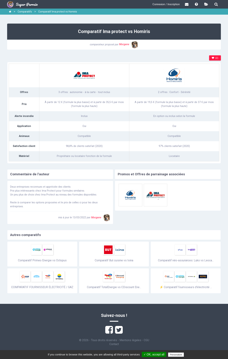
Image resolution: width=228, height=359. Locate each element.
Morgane (128, 44)
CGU (146, 340)
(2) (215, 58)
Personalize (176, 354)
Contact (114, 344)
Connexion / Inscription (166, 4)
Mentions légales (130, 340)
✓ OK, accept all (154, 354)
